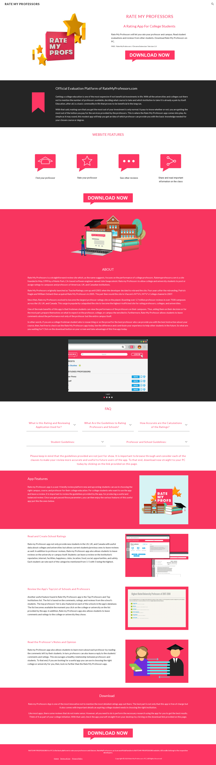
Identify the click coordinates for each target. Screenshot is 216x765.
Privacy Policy (77, 759)
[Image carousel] (108, 369)
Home (56, 759)
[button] (212, 4)
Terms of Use (65, 759)
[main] (149, 16)
